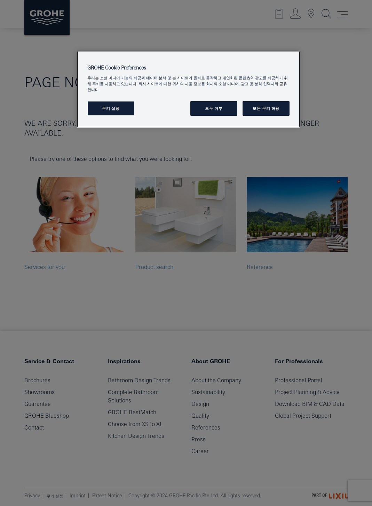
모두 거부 (213, 108)
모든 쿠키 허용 (266, 108)
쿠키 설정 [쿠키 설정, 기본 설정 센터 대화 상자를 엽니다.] (110, 108)
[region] (188, 89)
